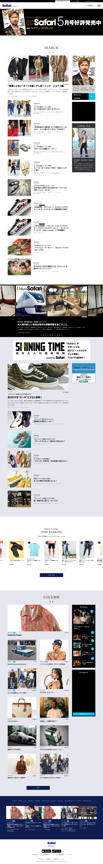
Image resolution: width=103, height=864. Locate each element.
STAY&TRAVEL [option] (45, 801)
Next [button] (87, 303)
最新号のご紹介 (77, 95)
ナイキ (50, 112)
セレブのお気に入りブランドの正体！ (50, 778)
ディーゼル (16, 829)
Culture (78, 629)
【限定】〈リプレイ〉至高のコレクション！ (33, 825)
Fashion (12, 96)
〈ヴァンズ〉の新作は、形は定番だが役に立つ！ (51, 460)
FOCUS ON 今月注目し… (42, 192)
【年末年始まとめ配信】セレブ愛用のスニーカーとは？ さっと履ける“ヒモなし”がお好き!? (51, 128)
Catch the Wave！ (13, 721)
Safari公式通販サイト (76, 1)
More (38, 787)
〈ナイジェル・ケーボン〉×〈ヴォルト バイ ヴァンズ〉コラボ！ (51, 248)
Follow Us (83, 714)
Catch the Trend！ (15, 635)
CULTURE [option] (53, 801)
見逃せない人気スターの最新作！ (17, 778)
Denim (33, 829)
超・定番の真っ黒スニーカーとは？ (46, 500)
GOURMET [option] (37, 801)
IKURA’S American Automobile (17, 664)
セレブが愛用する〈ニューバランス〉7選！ (69, 825)
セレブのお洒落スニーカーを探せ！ (18, 693)
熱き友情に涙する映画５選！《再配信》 (87, 645)
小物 (46, 271)
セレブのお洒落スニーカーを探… (44, 111)
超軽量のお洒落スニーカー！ (44, 420)
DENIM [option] (20, 801)
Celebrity (57, 111)
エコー (31, 332)
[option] (51, 310)
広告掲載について (47, 854)
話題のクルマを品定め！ (14, 749)
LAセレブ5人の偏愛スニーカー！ (45, 149)
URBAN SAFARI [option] (87, 801)
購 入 (92, 96)
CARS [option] (25, 801)
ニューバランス (55, 112)
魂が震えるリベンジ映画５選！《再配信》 (88, 637)
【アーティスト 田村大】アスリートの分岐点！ (53, 664)
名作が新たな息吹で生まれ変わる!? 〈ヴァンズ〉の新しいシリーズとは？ (51, 189)
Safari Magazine (33, 96)
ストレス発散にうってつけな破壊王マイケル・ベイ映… (88, 654)
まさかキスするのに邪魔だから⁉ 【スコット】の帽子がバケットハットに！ (50, 267)
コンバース (64, 152)
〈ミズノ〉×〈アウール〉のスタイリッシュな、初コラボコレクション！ (87, 824)
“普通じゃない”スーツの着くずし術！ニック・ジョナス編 (36, 85)
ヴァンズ (27, 96)
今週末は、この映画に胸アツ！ (48, 721)
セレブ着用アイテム (49, 131)
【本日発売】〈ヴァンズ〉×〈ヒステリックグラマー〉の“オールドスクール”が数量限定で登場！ (51, 208)
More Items (51, 575)
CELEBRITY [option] (79, 801)
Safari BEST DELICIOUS (89, 1)
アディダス (54, 152)
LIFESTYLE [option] (60, 801)
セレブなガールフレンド (47, 692)
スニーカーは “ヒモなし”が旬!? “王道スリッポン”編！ (50, 169)
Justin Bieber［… (42, 132)
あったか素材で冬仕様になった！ (45, 480)
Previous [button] (15, 303)
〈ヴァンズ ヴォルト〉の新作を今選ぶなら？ (49, 440)
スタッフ (70, 854)
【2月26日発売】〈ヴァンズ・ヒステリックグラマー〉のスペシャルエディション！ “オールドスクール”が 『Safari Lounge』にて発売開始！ (51, 228)
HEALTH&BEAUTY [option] (69, 801)
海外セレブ (17, 96)
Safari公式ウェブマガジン (62, 1)
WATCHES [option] (30, 801)
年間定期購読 (77, 98)
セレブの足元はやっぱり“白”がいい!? (47, 109)
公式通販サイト (90, 5)
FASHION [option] (14, 801)
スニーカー (22, 96)
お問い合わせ (35, 854)
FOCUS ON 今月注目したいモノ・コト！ (51, 749)
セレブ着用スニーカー (38, 112)
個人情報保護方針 (60, 854)
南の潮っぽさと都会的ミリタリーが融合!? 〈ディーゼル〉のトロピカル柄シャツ (15, 825)
